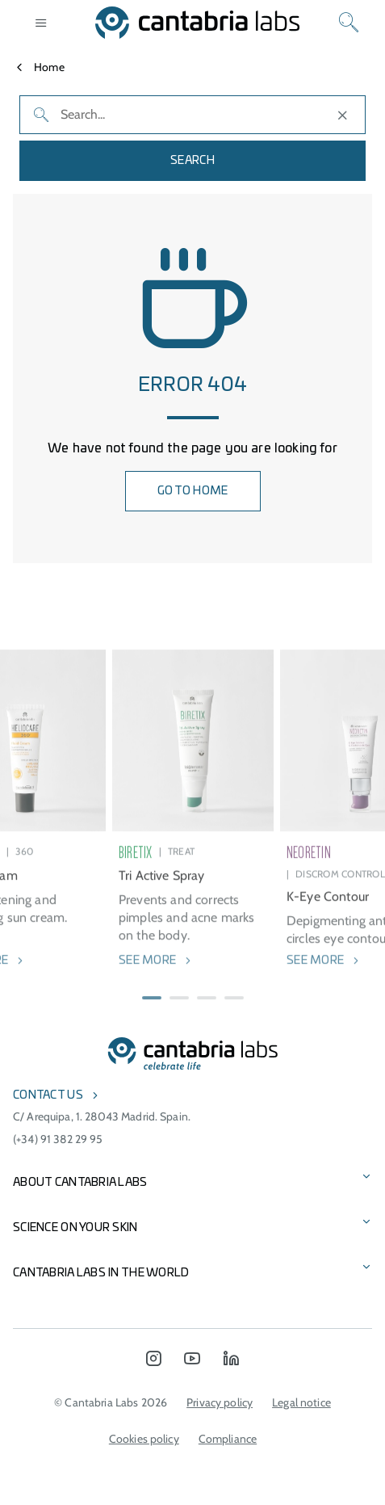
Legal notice (301, 1402)
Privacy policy (219, 1402)
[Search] (349, 22)
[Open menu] (41, 22)
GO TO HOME (192, 491)
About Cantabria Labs (80, 1182)
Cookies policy (144, 1438)
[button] (151, 1011)
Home (49, 67)
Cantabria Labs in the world (101, 1273)
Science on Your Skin (75, 1228)
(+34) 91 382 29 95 (58, 1139)
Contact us (48, 1095)
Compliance (228, 1438)
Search (192, 160)
